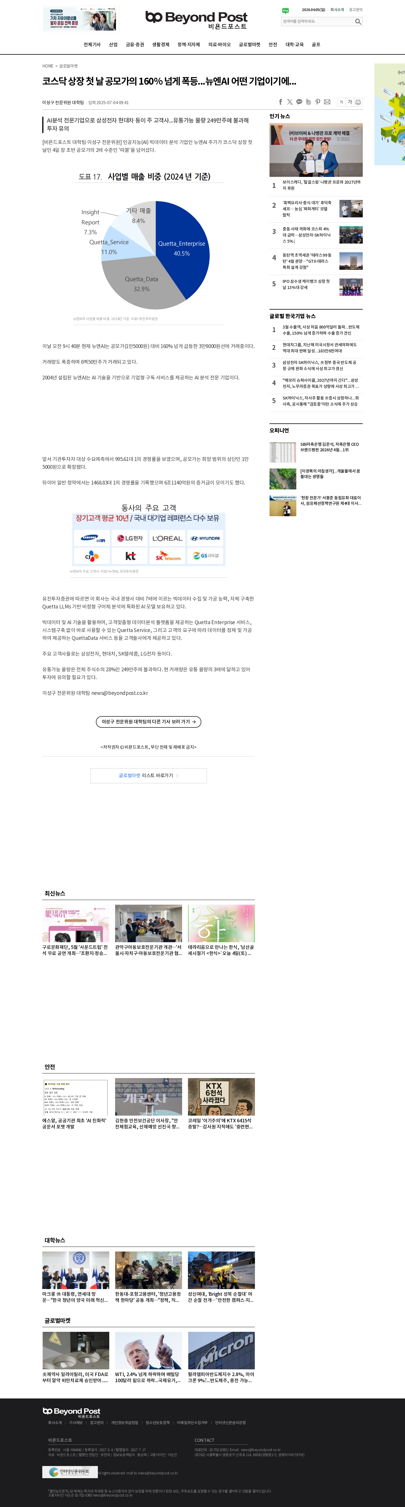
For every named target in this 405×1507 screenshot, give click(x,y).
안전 (273, 44)
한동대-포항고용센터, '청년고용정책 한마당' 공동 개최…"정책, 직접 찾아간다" (148, 1298)
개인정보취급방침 (124, 1423)
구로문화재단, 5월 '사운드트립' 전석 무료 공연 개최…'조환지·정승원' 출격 (75, 951)
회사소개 (337, 10)
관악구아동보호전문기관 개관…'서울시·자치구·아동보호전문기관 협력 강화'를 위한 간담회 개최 (148, 951)
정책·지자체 (188, 44)
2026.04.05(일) (313, 10)
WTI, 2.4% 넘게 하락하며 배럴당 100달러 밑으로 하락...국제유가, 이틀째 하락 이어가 (147, 1378)
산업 (113, 44)
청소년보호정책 (158, 1423)
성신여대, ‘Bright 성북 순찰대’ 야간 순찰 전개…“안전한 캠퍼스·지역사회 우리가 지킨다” (221, 1298)
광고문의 (356, 10)
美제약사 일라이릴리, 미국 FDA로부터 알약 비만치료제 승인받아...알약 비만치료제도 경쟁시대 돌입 (75, 1378)
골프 (316, 44)
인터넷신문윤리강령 (230, 1423)
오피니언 (279, 430)
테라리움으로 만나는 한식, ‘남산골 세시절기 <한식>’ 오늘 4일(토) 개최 (221, 951)
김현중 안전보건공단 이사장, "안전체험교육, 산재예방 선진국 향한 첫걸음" (147, 1124)
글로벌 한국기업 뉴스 (293, 316)
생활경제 (160, 44)
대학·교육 (295, 44)
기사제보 (76, 1423)
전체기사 (92, 44)
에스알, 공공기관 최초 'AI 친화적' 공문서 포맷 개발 (74, 1124)
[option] (81, 19)
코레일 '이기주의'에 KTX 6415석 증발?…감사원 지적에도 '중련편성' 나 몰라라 (221, 1124)
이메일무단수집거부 (192, 1423)
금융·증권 (135, 44)
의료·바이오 (219, 44)
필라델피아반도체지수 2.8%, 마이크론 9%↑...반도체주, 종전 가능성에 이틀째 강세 (221, 1378)
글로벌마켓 (249, 44)
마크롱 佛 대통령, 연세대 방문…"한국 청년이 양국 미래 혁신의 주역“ (75, 1298)
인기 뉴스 (280, 116)
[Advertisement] (148, 410)
